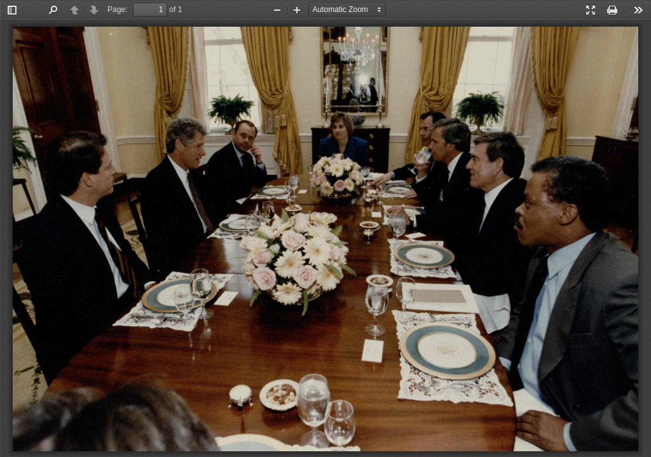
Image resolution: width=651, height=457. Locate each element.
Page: (117, 9)
